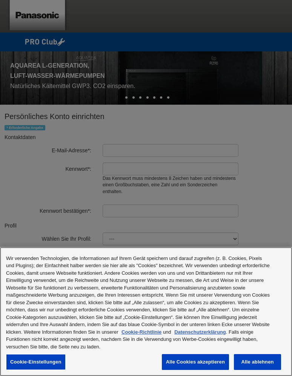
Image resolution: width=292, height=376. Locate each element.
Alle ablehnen (257, 362)
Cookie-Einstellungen (35, 362)
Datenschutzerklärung (200, 332)
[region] (146, 311)
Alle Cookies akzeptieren (195, 362)
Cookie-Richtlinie (141, 332)
